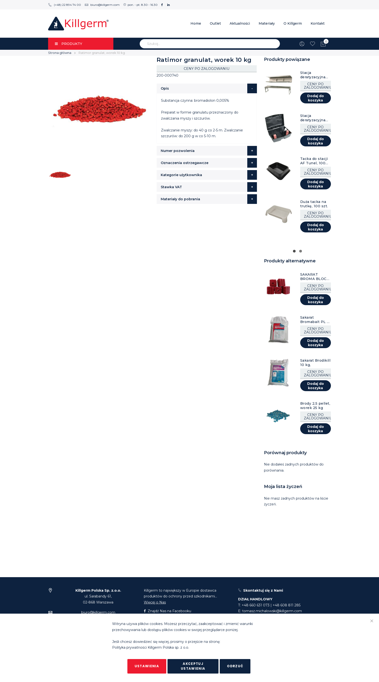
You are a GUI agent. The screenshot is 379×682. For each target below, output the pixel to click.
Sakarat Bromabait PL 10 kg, (315, 319)
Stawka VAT (171, 187)
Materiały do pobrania (180, 199)
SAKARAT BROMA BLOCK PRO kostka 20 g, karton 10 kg (314, 276)
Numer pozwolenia (178, 151)
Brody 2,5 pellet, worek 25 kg (315, 405)
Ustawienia (147, 666)
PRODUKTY (68, 44)
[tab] (207, 88)
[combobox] (210, 43)
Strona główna (59, 53)
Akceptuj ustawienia (193, 666)
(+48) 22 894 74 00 (64, 5)
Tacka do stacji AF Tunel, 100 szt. (314, 161)
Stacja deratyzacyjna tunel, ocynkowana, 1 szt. (313, 75)
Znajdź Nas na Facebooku (167, 611)
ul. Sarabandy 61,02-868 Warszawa (98, 596)
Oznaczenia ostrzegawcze (184, 163)
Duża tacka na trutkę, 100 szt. (314, 204)
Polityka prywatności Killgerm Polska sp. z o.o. (150, 648)
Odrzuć (235, 666)
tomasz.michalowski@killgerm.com (272, 611)
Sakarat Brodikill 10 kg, (315, 362)
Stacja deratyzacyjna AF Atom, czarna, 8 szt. (313, 118)
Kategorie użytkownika (181, 175)
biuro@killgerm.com (102, 5)
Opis (165, 88)
